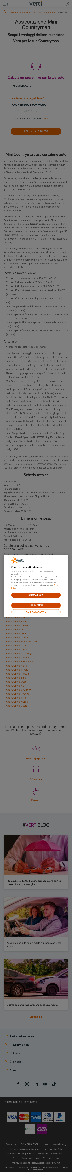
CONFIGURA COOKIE (36, 612)
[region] (36, 586)
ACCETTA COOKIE (36, 595)
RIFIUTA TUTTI (36, 605)
